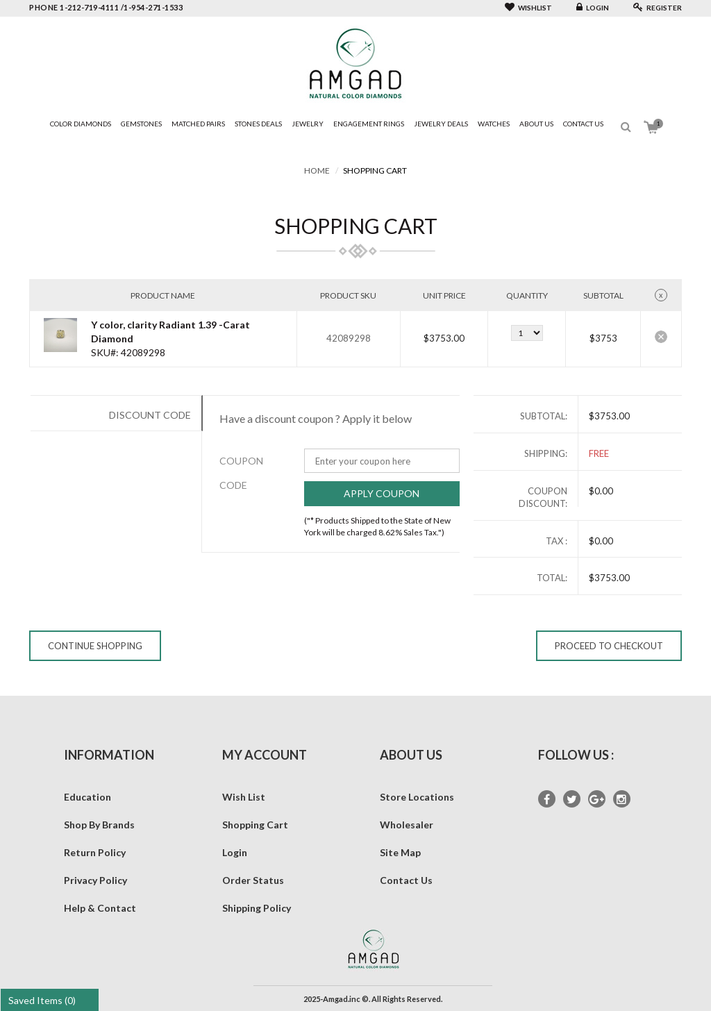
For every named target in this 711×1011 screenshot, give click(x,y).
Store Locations (417, 797)
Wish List (243, 797)
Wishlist (528, 7)
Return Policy (95, 852)
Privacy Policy (95, 880)
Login (592, 7)
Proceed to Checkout (609, 645)
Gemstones (141, 123)
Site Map (400, 852)
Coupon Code (232, 473)
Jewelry (308, 123)
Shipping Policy (256, 908)
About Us (536, 123)
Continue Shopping (95, 645)
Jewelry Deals (441, 123)
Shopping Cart (255, 824)
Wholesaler (406, 824)
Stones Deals (258, 123)
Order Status (253, 880)
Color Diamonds (80, 123)
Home (317, 170)
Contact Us (583, 123)
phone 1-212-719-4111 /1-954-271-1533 (106, 7)
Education (87, 797)
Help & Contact (100, 908)
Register (657, 7)
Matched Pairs (198, 123)
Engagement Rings (368, 123)
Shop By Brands (99, 824)
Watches (494, 123)
